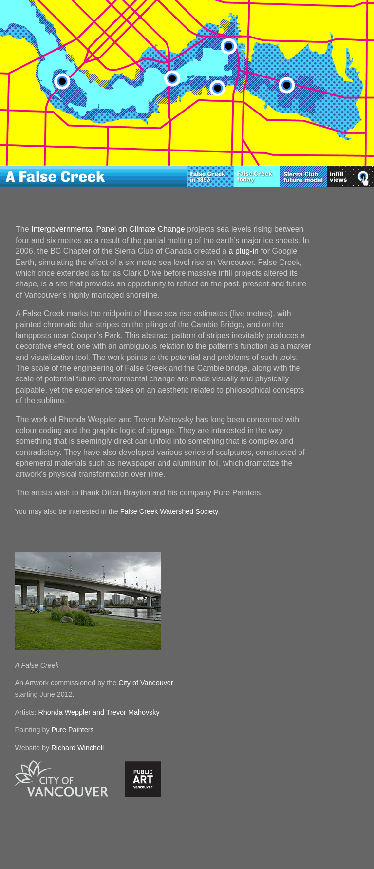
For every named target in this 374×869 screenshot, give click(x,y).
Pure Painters (73, 730)
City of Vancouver (145, 683)
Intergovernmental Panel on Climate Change (108, 229)
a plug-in (244, 251)
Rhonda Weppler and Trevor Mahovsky (98, 712)
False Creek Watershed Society (169, 511)
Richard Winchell (77, 748)
